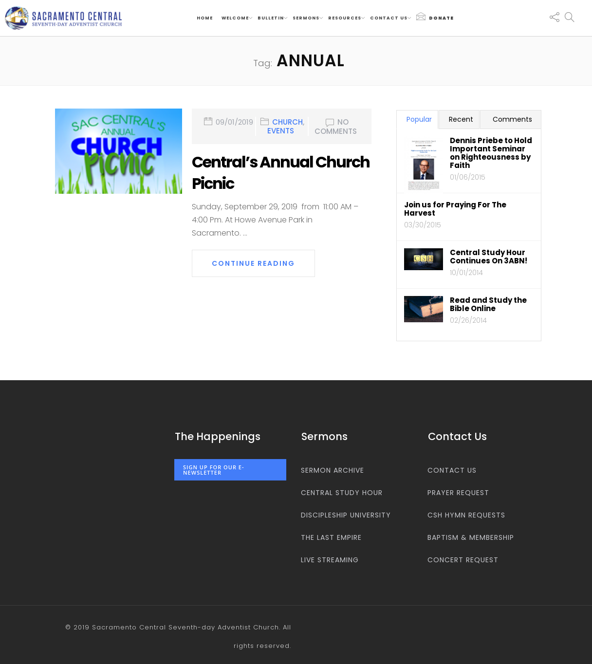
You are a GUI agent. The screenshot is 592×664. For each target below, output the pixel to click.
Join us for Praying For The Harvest (455, 209)
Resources (344, 18)
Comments (512, 119)
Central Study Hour (342, 493)
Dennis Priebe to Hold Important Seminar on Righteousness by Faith (491, 152)
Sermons (306, 18)
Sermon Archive (332, 470)
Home (205, 18)
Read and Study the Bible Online (488, 304)
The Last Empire (331, 537)
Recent (461, 119)
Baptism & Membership (470, 537)
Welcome (235, 18)
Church (287, 122)
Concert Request (463, 560)
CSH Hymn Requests (466, 515)
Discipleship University (346, 515)
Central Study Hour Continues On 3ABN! (488, 256)
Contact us (388, 18)
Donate (435, 16)
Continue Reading (253, 263)
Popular (419, 119)
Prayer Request (458, 493)
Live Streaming (330, 560)
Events (280, 131)
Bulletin (271, 18)
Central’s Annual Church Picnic (281, 173)
